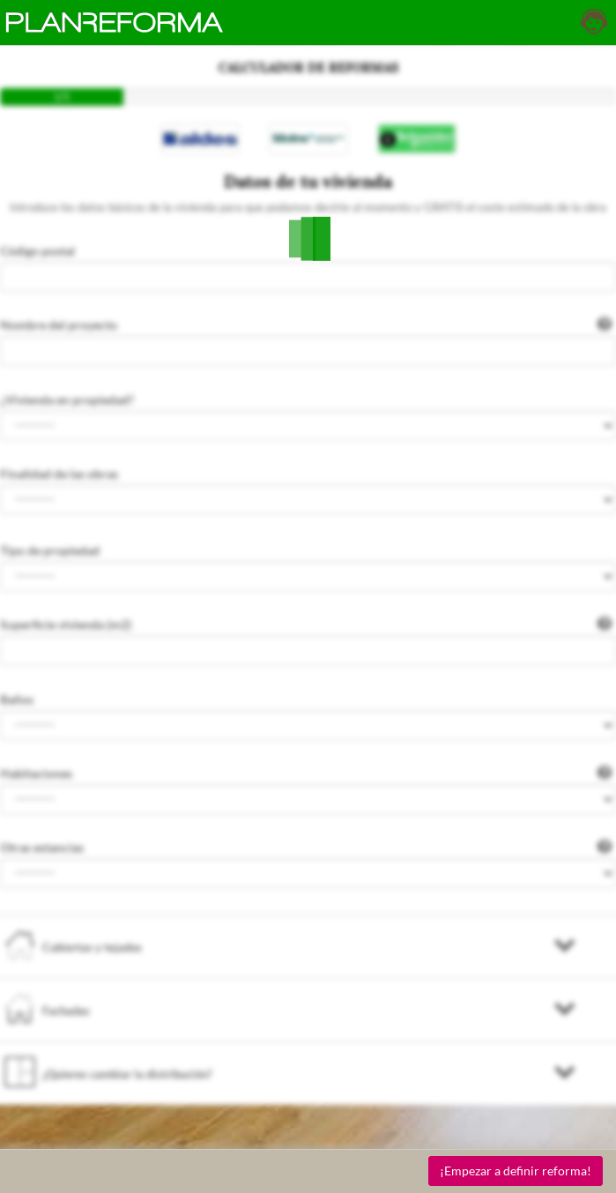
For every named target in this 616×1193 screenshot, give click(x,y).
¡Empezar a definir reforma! (515, 1170)
